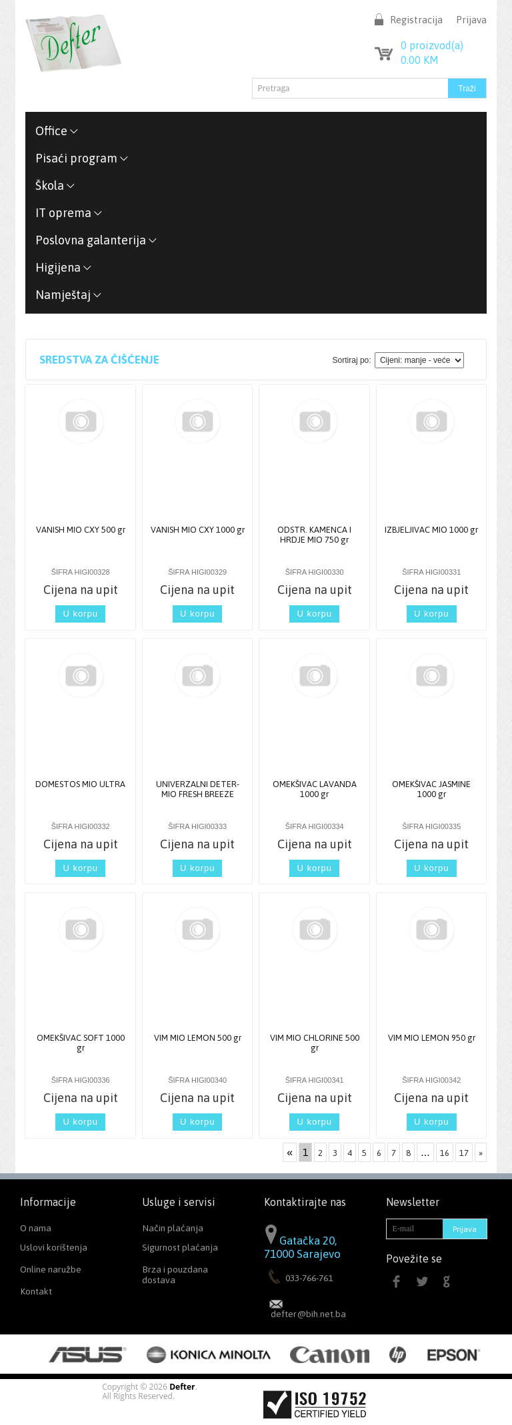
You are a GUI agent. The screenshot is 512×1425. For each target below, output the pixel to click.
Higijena (63, 267)
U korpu (80, 614)
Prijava (471, 19)
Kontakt (36, 1291)
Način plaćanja (172, 1228)
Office (57, 131)
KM (420, 60)
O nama (35, 1228)
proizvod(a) (432, 45)
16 (444, 1153)
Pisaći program (82, 158)
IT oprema (69, 213)
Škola (55, 185)
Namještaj (68, 295)
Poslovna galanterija (96, 240)
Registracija (416, 19)
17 (464, 1153)
